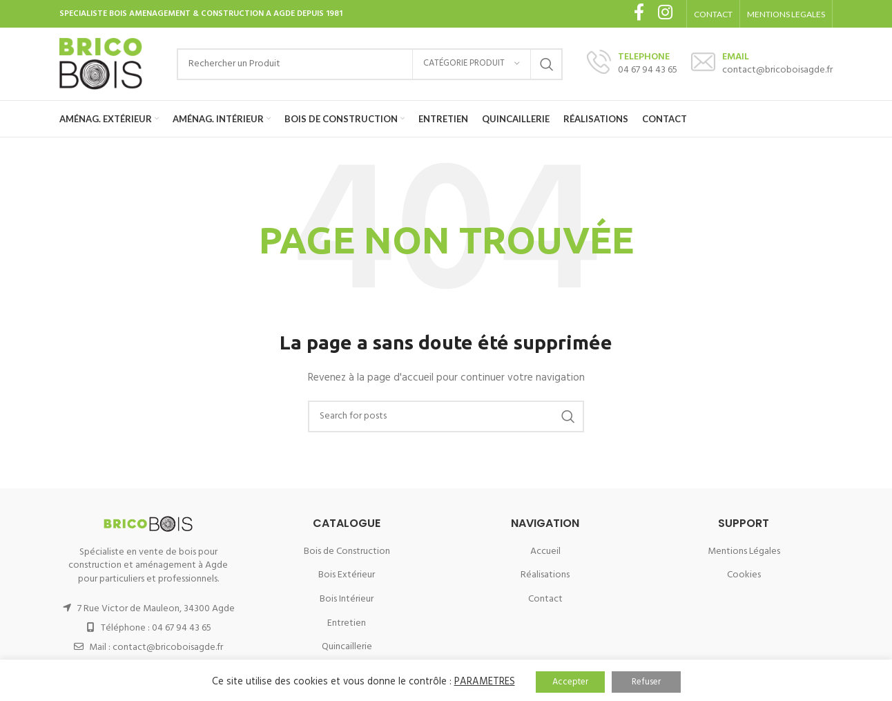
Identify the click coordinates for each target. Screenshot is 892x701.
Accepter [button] (570, 682)
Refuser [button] (646, 682)
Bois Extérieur (346, 575)
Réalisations (545, 575)
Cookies (744, 575)
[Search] (370, 64)
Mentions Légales (744, 551)
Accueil (545, 551)
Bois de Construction (347, 551)
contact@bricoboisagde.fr (168, 647)
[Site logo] (100, 64)
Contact (545, 599)
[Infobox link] (632, 64)
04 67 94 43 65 (181, 628)
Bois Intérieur (347, 599)
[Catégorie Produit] (471, 64)
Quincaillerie (347, 647)
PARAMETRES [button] (484, 682)
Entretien (346, 623)
